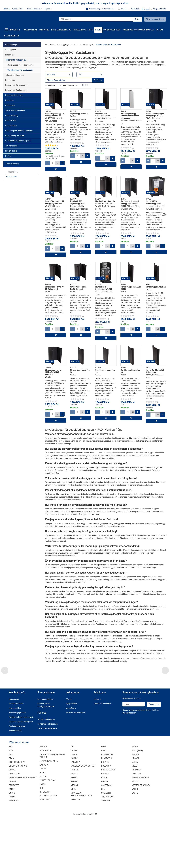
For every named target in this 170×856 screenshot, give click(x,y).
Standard (72, 85)
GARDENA (44, 803)
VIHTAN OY (136, 808)
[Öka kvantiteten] (62, 163)
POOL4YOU (106, 804)
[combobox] (100, 19)
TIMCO (135, 785)
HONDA (43, 811)
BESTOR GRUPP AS (17, 800)
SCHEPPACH (106, 823)
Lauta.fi (74, 793)
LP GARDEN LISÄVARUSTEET (83, 804)
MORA (73, 827)
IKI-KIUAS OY (45, 830)
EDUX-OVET (14, 823)
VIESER (135, 804)
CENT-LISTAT (14, 812)
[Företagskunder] (34, 8)
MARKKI (74, 812)
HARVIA (43, 807)
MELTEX (74, 816)
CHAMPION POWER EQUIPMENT (22, 816)
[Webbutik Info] (18, 8)
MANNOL (74, 808)
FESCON (43, 785)
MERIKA (74, 820)
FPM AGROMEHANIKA (49, 799)
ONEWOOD (75, 838)
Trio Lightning (137, 789)
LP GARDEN (75, 800)
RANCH (104, 816)
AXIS (11, 789)
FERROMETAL (15, 839)
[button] (129, 751)
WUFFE (135, 831)
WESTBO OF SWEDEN (141, 823)
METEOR (74, 823)
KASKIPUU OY (45, 838)
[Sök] (137, 19)
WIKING (135, 827)
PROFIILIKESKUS (108, 808)
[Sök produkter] (100, 19)
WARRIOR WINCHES (140, 816)
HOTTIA (43, 815)
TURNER (135, 793)
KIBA (73, 785)
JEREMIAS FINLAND (48, 834)
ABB (11, 785)
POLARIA (105, 800)
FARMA (12, 835)
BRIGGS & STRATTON (18, 804)
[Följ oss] (48, 8)
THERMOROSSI (107, 835)
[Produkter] (12, 30)
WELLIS (135, 820)
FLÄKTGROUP (45, 789)
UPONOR (135, 796)
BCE (10, 793)
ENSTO (12, 831)
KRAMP (74, 789)
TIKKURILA (105, 839)
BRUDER (12, 808)
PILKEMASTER (107, 793)
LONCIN (74, 796)
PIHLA (104, 789)
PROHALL (105, 812)
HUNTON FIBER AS (48, 819)
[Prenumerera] (154, 742)
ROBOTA (104, 820)
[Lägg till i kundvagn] (55, 169)
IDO (41, 826)
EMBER (12, 827)
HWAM (43, 822)
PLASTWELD (106, 796)
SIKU (103, 827)
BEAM (11, 796)
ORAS (103, 785)
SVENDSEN (106, 831)
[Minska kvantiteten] (47, 163)
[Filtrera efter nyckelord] (74, 80)
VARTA (135, 800)
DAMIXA (12, 820)
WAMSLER (136, 812)
